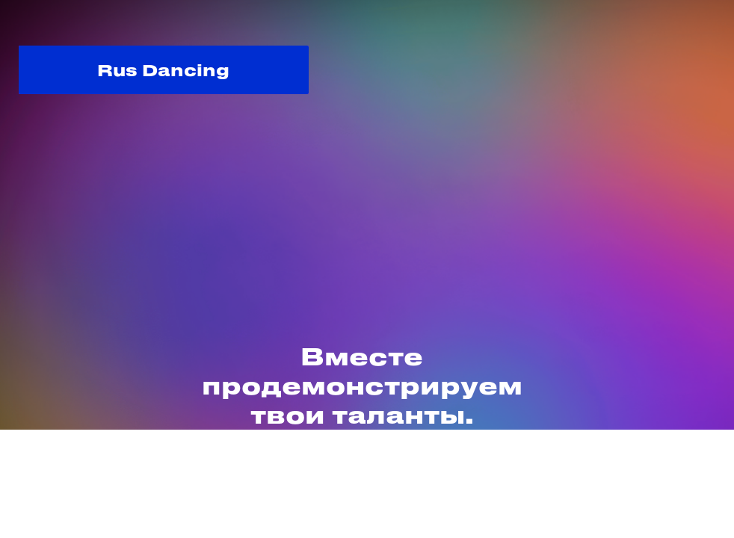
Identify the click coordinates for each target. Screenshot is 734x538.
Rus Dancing (163, 69)
